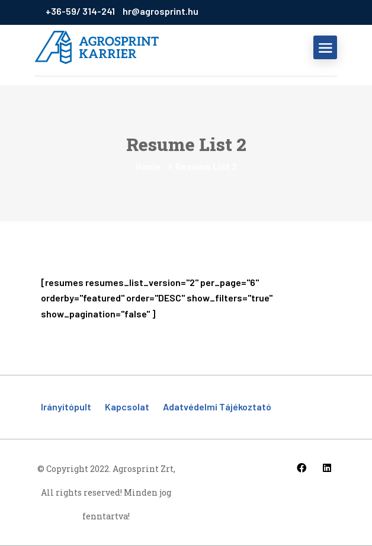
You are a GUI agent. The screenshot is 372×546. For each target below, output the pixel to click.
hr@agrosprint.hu (160, 11)
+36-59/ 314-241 (81, 11)
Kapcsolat (127, 406)
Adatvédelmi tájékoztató (217, 406)
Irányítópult (66, 406)
